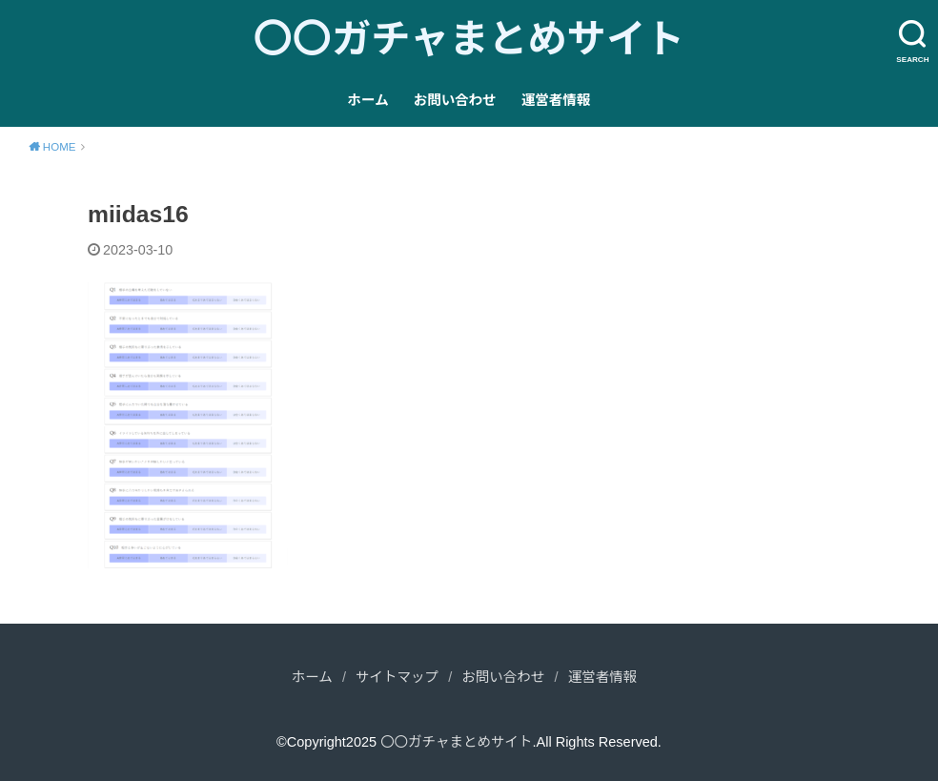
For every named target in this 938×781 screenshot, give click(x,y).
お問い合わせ (455, 100)
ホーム (368, 100)
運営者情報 (556, 100)
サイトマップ (397, 677)
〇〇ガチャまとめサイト (469, 39)
